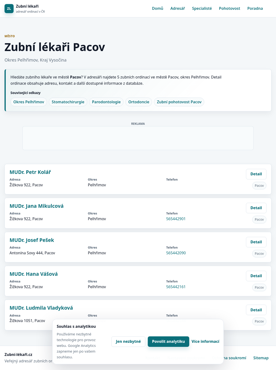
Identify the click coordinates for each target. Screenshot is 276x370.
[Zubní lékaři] (25, 8)
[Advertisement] (138, 137)
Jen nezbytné (128, 341)
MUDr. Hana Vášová (34, 274)
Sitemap (261, 357)
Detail (256, 174)
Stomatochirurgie (68, 101)
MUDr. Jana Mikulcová (37, 206)
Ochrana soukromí (229, 357)
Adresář (177, 8)
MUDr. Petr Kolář (30, 172)
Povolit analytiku (168, 341)
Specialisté (202, 8)
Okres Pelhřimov (28, 101)
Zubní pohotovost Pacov (179, 101)
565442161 (176, 286)
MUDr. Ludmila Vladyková (41, 307)
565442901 (176, 218)
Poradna (255, 8)
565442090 (176, 252)
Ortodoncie (138, 101)
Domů (157, 8)
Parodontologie (106, 101)
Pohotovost (229, 8)
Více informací (205, 341)
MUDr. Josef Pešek (32, 240)
